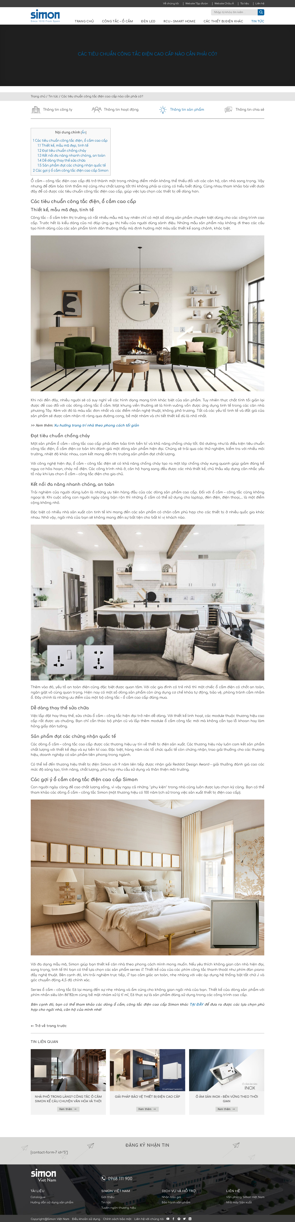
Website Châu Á (224, 3)
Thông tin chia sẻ (243, 110)
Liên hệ (259, 3)
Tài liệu (244, 3)
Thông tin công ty (51, 110)
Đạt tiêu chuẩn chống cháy (62, 151)
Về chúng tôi (171, 3)
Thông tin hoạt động (115, 110)
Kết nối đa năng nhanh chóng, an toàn (71, 155)
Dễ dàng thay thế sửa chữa (61, 160)
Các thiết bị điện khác (223, 21)
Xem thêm (68, 1109)
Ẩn (84, 132)
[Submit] (261, 12)
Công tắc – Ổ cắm (117, 21)
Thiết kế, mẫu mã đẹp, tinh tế (63, 145)
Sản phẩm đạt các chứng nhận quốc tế (72, 165)
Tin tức (257, 21)
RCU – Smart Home (179, 21)
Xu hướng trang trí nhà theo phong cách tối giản (96, 425)
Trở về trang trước (49, 1026)
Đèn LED (148, 21)
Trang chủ (84, 21)
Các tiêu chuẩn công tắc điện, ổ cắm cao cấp (70, 141)
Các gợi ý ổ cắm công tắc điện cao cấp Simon (70, 170)
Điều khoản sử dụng (86, 1219)
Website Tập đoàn (196, 3)
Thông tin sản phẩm (181, 110)
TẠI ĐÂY (196, 1004)
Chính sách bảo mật (117, 1219)
